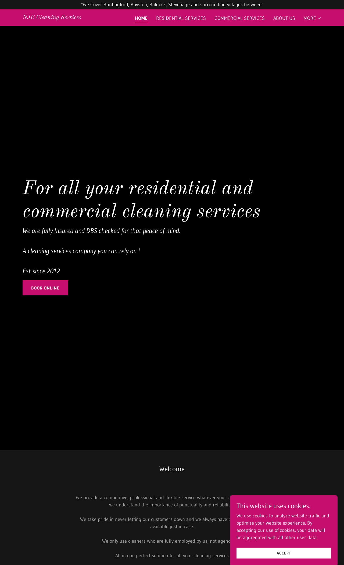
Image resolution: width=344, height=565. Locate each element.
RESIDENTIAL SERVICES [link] (181, 18)
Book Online (45, 288)
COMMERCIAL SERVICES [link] (239, 18)
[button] (312, 18)
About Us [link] (284, 18)
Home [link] (141, 18)
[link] (52, 17)
